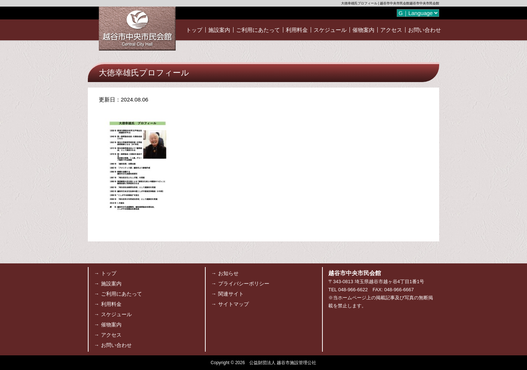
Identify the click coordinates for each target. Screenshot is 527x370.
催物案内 (363, 30)
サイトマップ (233, 304)
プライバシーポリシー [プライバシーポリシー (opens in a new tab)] (243, 283)
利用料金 (297, 30)
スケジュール (330, 30)
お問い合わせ (424, 30)
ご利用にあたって (258, 30)
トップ (194, 30)
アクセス (391, 30)
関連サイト (231, 294)
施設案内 (219, 30)
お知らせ (228, 273)
